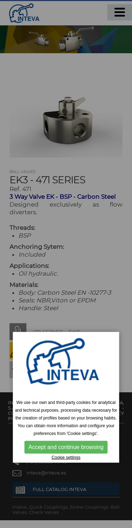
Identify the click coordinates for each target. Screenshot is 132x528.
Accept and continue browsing (66, 447)
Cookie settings (65, 457)
